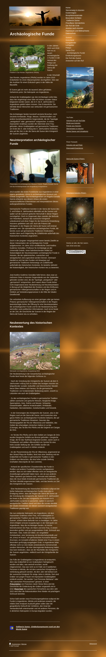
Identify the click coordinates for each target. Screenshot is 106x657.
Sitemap (23, 644)
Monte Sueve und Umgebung (77, 131)
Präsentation (15, 584)
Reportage (18, 589)
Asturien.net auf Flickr (74, 145)
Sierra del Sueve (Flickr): (75, 159)
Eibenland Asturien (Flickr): (76, 193)
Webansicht (93, 643)
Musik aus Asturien (73, 123)
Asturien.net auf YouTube (75, 121)
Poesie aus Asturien (73, 126)
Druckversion (15, 644)
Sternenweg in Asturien (75, 129)
